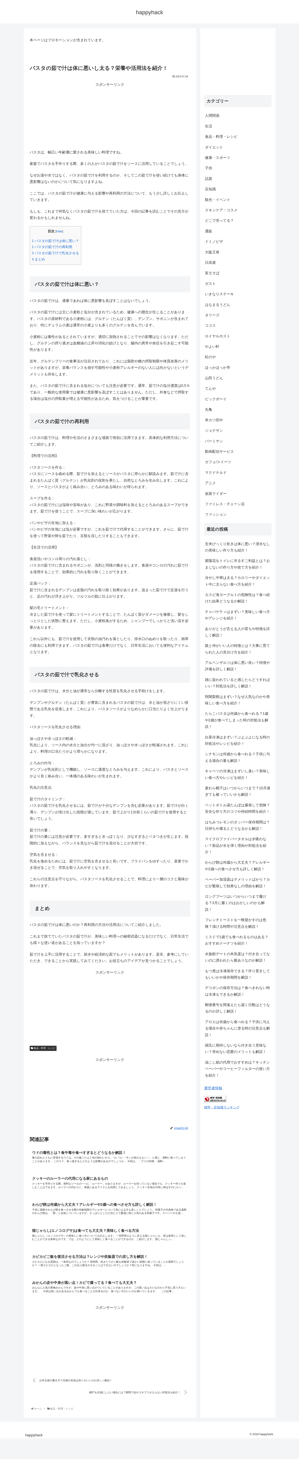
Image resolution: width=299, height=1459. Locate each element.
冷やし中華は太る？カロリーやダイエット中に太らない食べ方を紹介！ (237, 581)
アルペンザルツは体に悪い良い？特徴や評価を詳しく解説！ (237, 666)
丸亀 (208, 409)
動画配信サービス (219, 452)
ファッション (216, 514)
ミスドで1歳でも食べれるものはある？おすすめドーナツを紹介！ (236, 940)
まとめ (38, 259)
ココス (210, 326)
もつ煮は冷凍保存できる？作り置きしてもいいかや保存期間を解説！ (237, 974)
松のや (210, 357)
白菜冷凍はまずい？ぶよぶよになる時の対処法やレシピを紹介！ (237, 740)
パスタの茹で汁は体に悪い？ (55, 241)
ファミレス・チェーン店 (225, 504)
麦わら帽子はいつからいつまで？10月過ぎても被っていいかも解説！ (237, 791)
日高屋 (210, 263)
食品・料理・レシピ (43, 1048)
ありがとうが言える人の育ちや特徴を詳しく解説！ (237, 632)
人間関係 (212, 116)
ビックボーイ (216, 399)
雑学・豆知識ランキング (221, 1107)
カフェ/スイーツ (218, 462)
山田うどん (214, 378)
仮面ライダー (216, 494)
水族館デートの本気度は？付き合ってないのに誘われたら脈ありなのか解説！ (237, 957)
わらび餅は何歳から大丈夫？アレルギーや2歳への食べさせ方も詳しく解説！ (237, 865)
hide (59, 231)
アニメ (210, 483)
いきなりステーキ (219, 294)
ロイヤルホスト (217, 336)
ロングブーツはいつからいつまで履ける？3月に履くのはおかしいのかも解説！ (235, 902)
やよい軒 (212, 347)
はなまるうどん (217, 305)
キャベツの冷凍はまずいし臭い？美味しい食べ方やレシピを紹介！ (237, 774)
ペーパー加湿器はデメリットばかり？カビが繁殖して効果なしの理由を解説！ (237, 882)
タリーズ (212, 315)
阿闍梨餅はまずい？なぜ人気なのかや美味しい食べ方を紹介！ (237, 700)
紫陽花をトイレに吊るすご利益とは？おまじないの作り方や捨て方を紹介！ (237, 564)
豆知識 (210, 189)
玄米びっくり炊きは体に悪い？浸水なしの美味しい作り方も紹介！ (237, 547)
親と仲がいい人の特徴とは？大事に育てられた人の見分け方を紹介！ (237, 649)
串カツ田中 (214, 420)
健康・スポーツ (217, 158)
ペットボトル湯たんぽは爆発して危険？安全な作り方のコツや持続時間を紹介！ (237, 808)
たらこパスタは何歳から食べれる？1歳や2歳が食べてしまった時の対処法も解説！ (236, 720)
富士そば (212, 273)
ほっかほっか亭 (217, 368)
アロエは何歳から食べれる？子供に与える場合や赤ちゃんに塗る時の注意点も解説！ (237, 1028)
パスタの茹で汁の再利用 (52, 247)
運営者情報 (213, 1088)
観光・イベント (217, 200)
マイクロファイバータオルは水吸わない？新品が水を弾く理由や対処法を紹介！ (235, 845)
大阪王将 (212, 252)
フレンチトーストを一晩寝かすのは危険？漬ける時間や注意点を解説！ (235, 923)
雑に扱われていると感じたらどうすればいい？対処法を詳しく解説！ (237, 683)
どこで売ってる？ (219, 221)
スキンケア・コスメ (221, 210)
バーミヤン (214, 441)
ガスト (210, 284)
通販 (208, 231)
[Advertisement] (110, 116)
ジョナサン (214, 431)
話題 (208, 179)
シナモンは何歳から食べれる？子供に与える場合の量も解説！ (237, 757)
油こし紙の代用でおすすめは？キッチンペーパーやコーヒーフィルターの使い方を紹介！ (237, 1068)
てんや (210, 389)
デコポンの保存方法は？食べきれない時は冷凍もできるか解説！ (237, 991)
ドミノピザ (214, 242)
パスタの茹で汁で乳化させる (55, 253)
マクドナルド (216, 473)
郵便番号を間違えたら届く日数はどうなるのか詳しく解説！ (237, 1008)
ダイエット (214, 147)
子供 (208, 168)
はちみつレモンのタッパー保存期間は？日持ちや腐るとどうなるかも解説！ (237, 825)
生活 (208, 126)
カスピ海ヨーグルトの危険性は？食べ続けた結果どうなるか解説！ (237, 598)
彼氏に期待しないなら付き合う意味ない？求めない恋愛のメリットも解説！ (235, 1048)
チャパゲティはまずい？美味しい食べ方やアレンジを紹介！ (237, 615)
